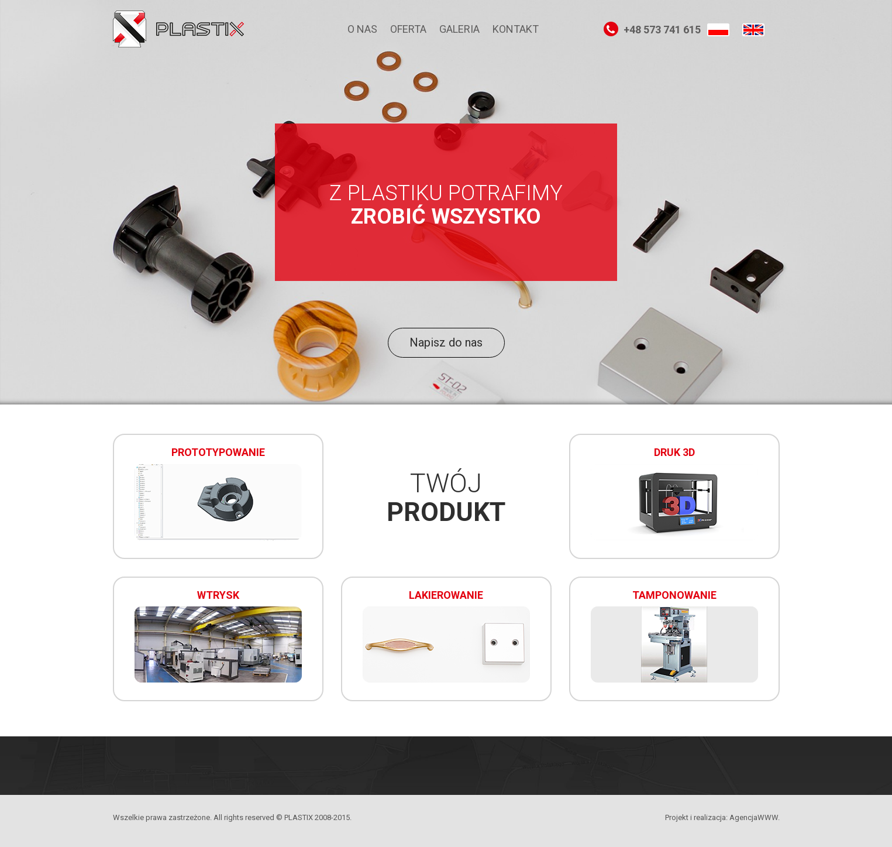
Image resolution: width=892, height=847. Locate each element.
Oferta (408, 29)
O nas (362, 29)
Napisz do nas (446, 342)
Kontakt (516, 29)
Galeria (459, 29)
